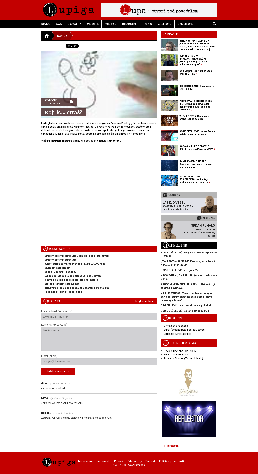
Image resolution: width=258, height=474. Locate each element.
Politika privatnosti (171, 461)
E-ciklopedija (179, 343)
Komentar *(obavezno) (99, 337)
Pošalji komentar (58, 371)
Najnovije (170, 34)
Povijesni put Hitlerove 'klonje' (180, 350)
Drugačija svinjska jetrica (177, 333)
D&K (59, 23)
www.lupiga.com (136, 464)
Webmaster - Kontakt (111, 461)
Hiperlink (93, 23)
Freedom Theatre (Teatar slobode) (183, 358)
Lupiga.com (171, 446)
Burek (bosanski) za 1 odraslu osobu (184, 329)
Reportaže (129, 23)
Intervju (147, 23)
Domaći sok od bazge (176, 325)
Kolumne (110, 23)
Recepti (173, 318)
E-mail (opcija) (99, 360)
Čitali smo (164, 23)
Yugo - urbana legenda (176, 354)
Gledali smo (185, 23)
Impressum (85, 461)
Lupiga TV (74, 23)
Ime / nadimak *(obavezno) (99, 315)
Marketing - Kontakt (141, 461)
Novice (45, 23)
